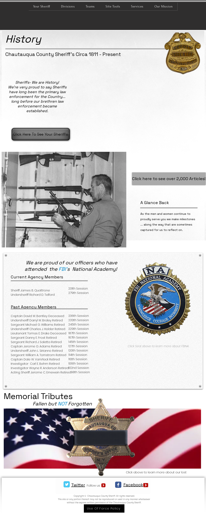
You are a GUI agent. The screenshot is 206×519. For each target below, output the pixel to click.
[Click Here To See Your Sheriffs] (41, 134)
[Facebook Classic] (118, 485)
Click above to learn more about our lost (156, 472)
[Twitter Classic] (67, 484)
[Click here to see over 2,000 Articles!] (169, 178)
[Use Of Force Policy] (104, 508)
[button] (133, 104)
